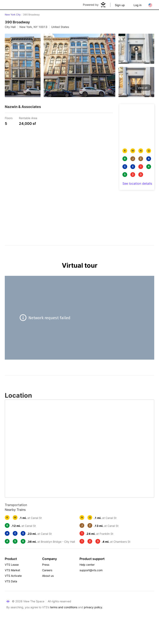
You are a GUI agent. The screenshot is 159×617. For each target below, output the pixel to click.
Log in (138, 5)
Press (45, 564)
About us (48, 575)
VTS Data (11, 581)
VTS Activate (13, 575)
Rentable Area (28, 117)
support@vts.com (91, 570)
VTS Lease (12, 564)
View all (142, 87)
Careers (47, 570)
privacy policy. (93, 607)
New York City (13, 14)
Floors (9, 117)
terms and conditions (63, 607)
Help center (87, 564)
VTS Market (12, 570)
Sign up (120, 5)
